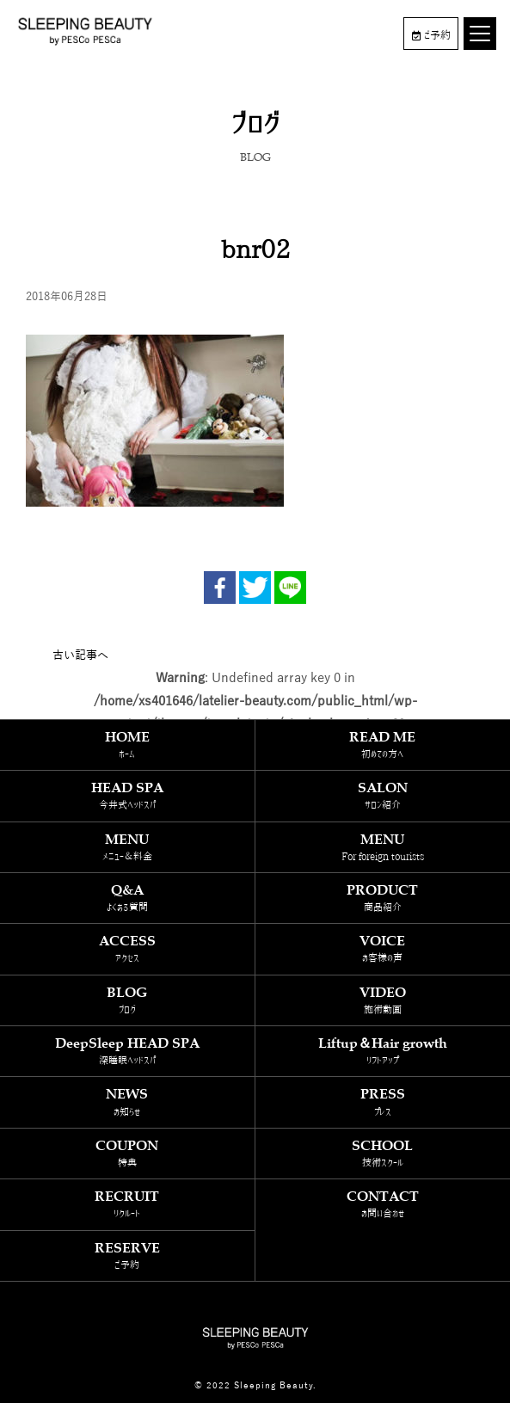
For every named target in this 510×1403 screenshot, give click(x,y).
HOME (127, 744)
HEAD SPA (127, 795)
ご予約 (431, 35)
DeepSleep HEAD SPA (127, 1051)
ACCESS (127, 948)
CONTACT (383, 1204)
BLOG (127, 1000)
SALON (383, 795)
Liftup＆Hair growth (383, 1051)
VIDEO (383, 1000)
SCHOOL (383, 1153)
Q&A (127, 897)
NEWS (127, 1101)
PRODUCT (383, 897)
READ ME (383, 744)
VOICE (383, 948)
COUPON (127, 1153)
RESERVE (127, 1255)
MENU (127, 847)
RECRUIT (127, 1204)
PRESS (383, 1101)
